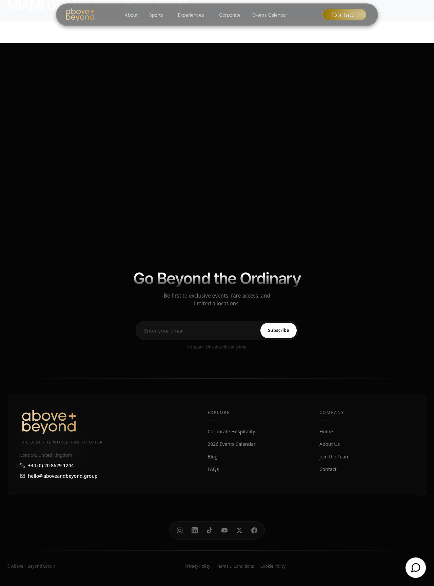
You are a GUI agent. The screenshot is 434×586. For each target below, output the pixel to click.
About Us (329, 444)
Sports (156, 15)
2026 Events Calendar (232, 444)
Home (326, 431)
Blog (213, 456)
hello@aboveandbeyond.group (58, 476)
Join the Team (334, 456)
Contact (328, 469)
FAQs (213, 469)
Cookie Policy (272, 566)
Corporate (230, 15)
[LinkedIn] (194, 530)
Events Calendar (269, 15)
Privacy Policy (197, 566)
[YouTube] (224, 530)
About (131, 15)
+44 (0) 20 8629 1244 (47, 465)
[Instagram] (179, 530)
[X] (239, 530)
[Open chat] (416, 567)
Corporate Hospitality (231, 431)
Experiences (191, 15)
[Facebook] (254, 530)
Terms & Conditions (235, 566)
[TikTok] (209, 530)
